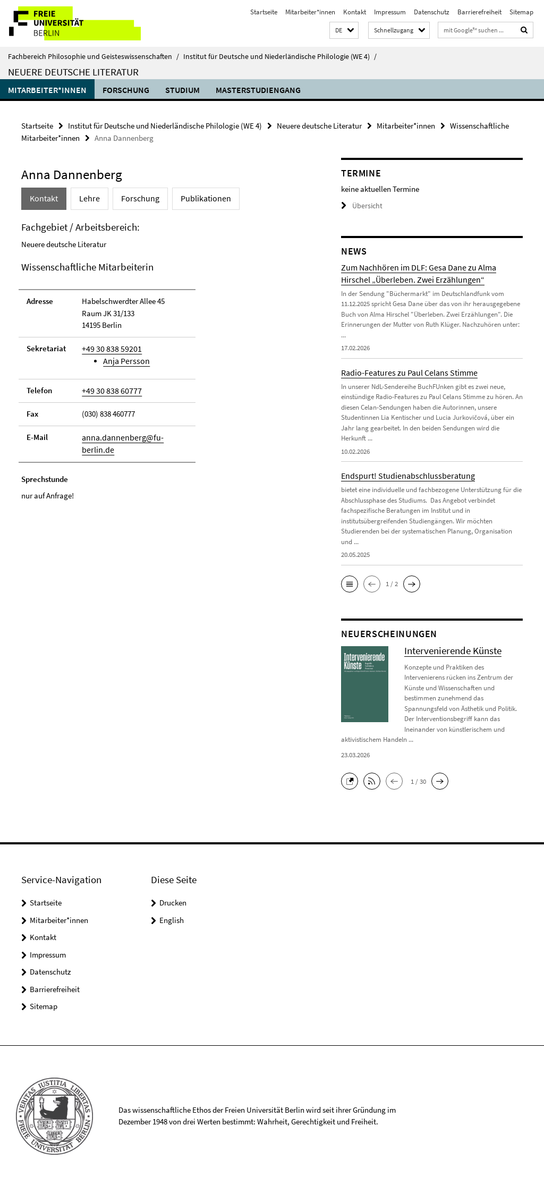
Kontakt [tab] (43, 197)
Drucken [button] (172, 901)
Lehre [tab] (87, 197)
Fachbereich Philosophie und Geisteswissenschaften (93, 56)
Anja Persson (124, 359)
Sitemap (521, 11)
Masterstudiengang (258, 89)
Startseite (263, 11)
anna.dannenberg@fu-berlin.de (134, 434)
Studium (182, 89)
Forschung (126, 89)
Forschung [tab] (134, 197)
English (171, 919)
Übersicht (360, 204)
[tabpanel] (164, 361)
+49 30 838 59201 (108, 347)
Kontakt (354, 11)
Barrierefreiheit (479, 11)
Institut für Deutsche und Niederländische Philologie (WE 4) (280, 56)
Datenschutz (431, 11)
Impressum (390, 11)
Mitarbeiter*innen (310, 11)
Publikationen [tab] (196, 197)
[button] (344, 30)
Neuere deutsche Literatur (73, 71)
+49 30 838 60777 (108, 388)
